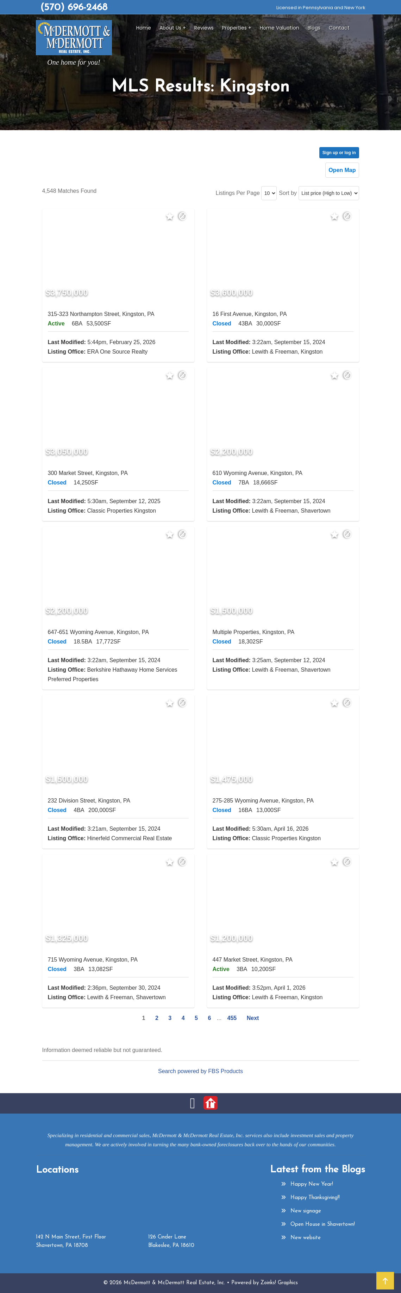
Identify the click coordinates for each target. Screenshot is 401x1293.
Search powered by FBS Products (200, 1071)
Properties (234, 27)
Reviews (204, 27)
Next (253, 1018)
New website (305, 1238)
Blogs (314, 27)
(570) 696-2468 (73, 8)
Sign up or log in (339, 152)
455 (232, 1018)
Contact (339, 27)
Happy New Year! (311, 1184)
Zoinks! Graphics (279, 1283)
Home (143, 27)
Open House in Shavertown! (322, 1224)
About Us (170, 27)
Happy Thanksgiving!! (315, 1197)
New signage (305, 1211)
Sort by (288, 193)
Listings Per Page (238, 193)
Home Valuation (279, 27)
